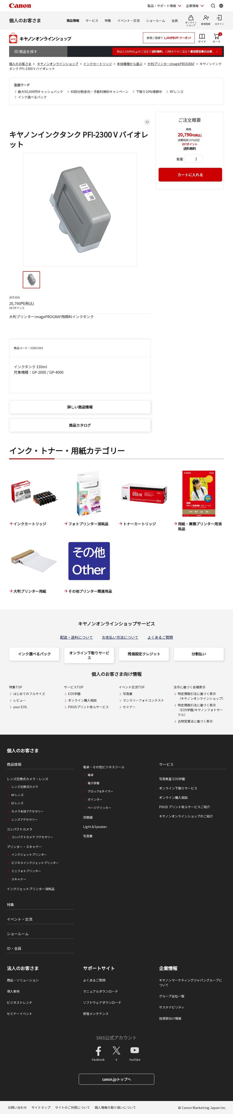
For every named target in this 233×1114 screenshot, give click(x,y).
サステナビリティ (171, 1007)
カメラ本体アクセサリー (27, 811)
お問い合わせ (17, 1107)
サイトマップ (41, 1107)
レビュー (19, 700)
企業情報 (168, 968)
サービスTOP (73, 687)
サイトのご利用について (72, 1107)
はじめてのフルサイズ (29, 693)
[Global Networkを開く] (221, 5)
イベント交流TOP (131, 687)
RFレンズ (176, 91)
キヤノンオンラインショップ (57, 63)
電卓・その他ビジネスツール (103, 767)
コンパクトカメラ (19, 829)
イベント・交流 (128, 20)
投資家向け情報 (170, 1018)
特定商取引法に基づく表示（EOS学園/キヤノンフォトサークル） (200, 710)
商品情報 (72, 20)
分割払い (199, 654)
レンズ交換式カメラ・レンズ (27, 779)
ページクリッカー (99, 807)
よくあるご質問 (160, 637)
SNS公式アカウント (116, 1037)
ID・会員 (14, 948)
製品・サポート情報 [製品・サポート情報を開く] (161, 5)
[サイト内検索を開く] (213, 5)
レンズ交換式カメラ (24, 786)
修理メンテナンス (96, 1013)
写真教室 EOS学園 (172, 779)
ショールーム (155, 20)
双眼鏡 (88, 817)
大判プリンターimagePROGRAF (171, 63)
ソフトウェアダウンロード (102, 1002)
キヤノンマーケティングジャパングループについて (190, 982)
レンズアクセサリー (24, 819)
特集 (108, 20)
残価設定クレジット (144, 654)
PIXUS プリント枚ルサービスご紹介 (184, 807)
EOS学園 (74, 693)
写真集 (88, 836)
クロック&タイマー (100, 791)
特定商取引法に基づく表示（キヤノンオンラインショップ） (201, 696)
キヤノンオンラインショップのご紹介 (186, 816)
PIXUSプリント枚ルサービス (88, 707)
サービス (92, 20)
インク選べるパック (32, 97)
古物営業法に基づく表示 (195, 721)
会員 (175, 20)
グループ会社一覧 (171, 996)
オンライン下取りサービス (89, 655)
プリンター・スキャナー (24, 846)
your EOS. (20, 707)
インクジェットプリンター (29, 854)
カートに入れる (190, 174)
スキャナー (18, 879)
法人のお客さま (23, 968)
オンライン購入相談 (82, 700)
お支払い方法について (120, 637)
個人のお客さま (25, 20)
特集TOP (15, 687)
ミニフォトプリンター (26, 871)
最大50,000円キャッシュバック (40, 91)
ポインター (95, 799)
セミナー (129, 707)
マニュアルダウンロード (100, 991)
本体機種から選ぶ (129, 63)
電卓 (91, 775)
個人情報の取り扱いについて (115, 1107)
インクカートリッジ (97, 63)
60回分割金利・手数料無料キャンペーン (99, 91)
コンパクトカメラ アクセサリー (32, 837)
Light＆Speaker (95, 826)
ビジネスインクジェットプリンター (35, 863)
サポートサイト (99, 968)
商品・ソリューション (23, 980)
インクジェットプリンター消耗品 (31, 889)
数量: (180, 159)
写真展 (127, 693)
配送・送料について (76, 637)
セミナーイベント (19, 1013)
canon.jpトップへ (116, 1079)
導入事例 (13, 991)
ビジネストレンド (19, 1002)
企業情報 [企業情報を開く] (192, 5)
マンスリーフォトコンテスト (143, 700)
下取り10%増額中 (149, 91)
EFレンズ (17, 803)
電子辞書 (93, 783)
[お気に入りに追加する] (147, 122)
